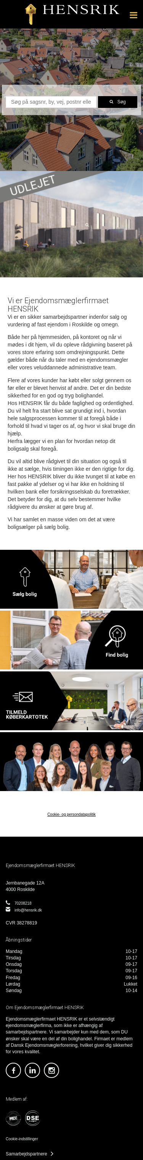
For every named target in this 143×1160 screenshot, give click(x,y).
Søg (121, 101)
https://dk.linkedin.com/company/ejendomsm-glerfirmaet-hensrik (32, 1070)
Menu (133, 12)
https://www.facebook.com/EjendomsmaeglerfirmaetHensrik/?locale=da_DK (13, 1070)
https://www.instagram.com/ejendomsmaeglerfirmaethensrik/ (51, 1070)
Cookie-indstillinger (22, 1139)
